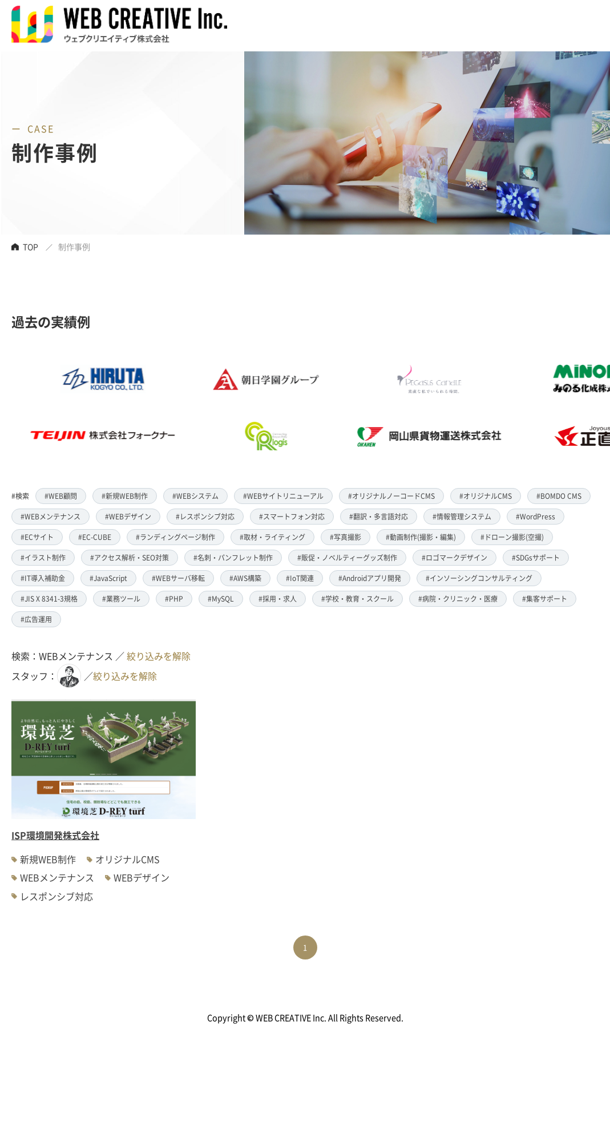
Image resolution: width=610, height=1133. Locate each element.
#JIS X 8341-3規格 (49, 598)
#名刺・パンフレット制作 (233, 557)
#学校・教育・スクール (357, 598)
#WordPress (535, 516)
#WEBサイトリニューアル (283, 496)
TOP (30, 246)
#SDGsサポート (536, 557)
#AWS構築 (245, 578)
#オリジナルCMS (485, 496)
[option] (281, 407)
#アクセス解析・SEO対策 (129, 557)
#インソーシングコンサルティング (479, 578)
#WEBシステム (195, 496)
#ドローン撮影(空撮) (512, 537)
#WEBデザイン (128, 516)
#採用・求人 (277, 598)
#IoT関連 (300, 578)
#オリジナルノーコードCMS (391, 496)
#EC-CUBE (94, 537)
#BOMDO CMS (558, 496)
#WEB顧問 (61, 496)
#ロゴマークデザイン (454, 557)
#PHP (174, 598)
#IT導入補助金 (43, 578)
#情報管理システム (462, 516)
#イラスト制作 (43, 557)
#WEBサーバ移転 (178, 578)
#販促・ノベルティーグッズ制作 (347, 557)
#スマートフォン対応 (292, 516)
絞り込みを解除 (159, 656)
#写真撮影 (345, 537)
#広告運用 (36, 619)
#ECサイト (37, 537)
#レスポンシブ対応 (205, 516)
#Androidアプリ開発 (369, 578)
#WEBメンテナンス (50, 516)
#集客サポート (544, 598)
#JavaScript (108, 578)
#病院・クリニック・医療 (458, 598)
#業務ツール (121, 598)
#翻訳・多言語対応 (378, 516)
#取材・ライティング (272, 537)
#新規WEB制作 (125, 496)
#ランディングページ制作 (175, 537)
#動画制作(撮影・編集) (421, 537)
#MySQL (221, 598)
